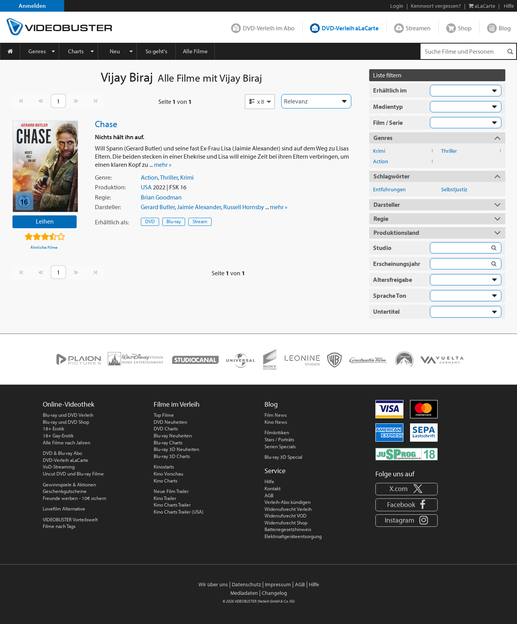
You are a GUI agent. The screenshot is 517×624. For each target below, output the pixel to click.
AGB (269, 495)
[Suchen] (510, 51)
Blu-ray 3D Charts (172, 456)
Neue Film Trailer (171, 491)
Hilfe (269, 481)
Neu (115, 51)
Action (149, 177)
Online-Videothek (68, 404)
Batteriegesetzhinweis (288, 529)
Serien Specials (280, 446)
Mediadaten (244, 592)
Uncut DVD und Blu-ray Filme (73, 473)
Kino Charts (165, 480)
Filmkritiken (277, 432)
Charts (76, 51)
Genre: (103, 177)
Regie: (103, 197)
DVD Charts (166, 428)
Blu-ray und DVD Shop (66, 422)
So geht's (156, 51)
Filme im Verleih (177, 404)
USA (146, 187)
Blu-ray (173, 221)
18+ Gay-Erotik (58, 435)
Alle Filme (195, 51)
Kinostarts (164, 466)
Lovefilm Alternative (64, 508)
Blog (505, 28)
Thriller (169, 177)
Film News (276, 415)
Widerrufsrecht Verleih (288, 509)
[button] (260, 101)
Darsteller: (108, 207)
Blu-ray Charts (168, 442)
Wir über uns (213, 584)
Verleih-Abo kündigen (287, 502)
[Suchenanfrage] (468, 51)
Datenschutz (246, 584)
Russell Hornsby (243, 207)
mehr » (163, 164)
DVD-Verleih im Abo (268, 28)
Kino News (276, 422)
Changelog (274, 592)
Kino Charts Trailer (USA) (178, 512)
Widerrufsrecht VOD (286, 515)
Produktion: (110, 187)
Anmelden (32, 5)
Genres (37, 51)
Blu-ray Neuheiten (173, 435)
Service (275, 470)
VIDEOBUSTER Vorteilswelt (70, 519)
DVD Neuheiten (170, 422)
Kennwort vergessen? (436, 5)
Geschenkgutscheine (65, 491)
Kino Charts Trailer (172, 505)
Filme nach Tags (59, 526)
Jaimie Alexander (199, 207)
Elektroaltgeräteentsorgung (293, 536)
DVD (150, 221)
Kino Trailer (165, 498)
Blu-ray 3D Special (283, 457)
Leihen (45, 221)
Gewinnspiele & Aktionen (69, 484)
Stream (200, 221)
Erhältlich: (112, 222)
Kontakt (272, 488)
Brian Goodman (161, 197)
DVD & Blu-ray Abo (62, 453)
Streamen (418, 28)
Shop (464, 28)
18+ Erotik (53, 428)
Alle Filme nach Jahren (66, 442)
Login (396, 5)
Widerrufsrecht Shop (286, 522)
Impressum (278, 584)
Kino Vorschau (168, 473)
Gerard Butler (158, 207)
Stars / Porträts (279, 439)
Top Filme (164, 415)
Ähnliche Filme (44, 247)
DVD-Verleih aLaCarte (350, 28)
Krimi (187, 177)
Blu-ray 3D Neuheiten (176, 449)
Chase (106, 123)
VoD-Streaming (59, 466)
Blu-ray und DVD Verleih (68, 415)
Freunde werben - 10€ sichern (74, 498)
